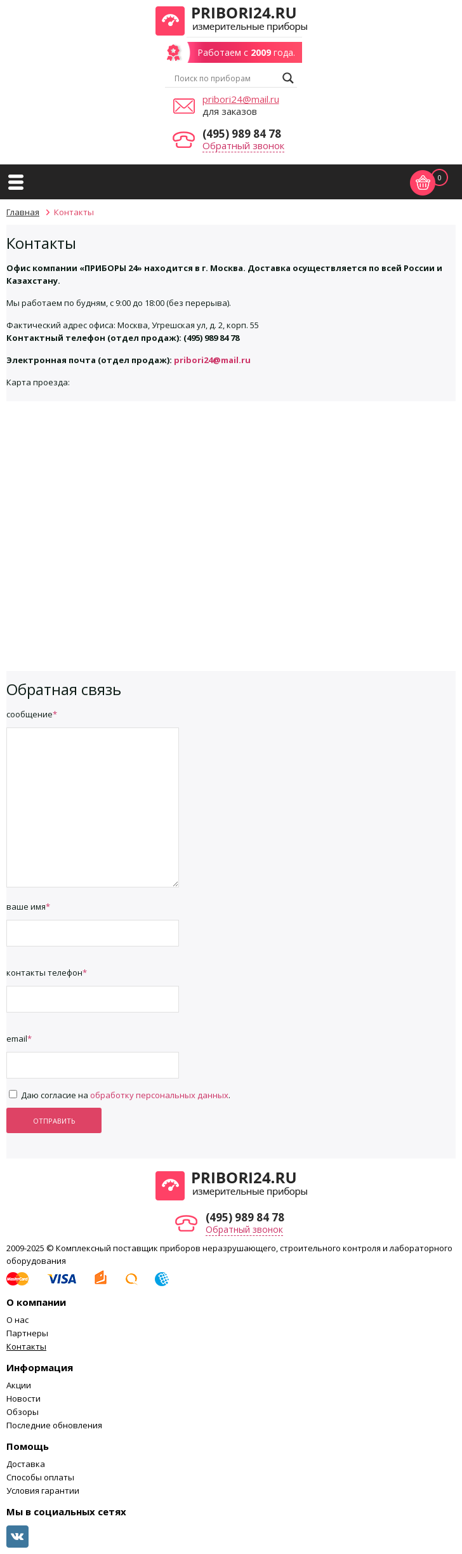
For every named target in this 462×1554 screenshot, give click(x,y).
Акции (18, 1385)
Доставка (25, 1464)
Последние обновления (54, 1425)
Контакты (26, 1346)
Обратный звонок (243, 145)
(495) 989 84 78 (241, 133)
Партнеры (27, 1333)
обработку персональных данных (159, 1095)
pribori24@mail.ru (240, 99)
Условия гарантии (42, 1490)
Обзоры (22, 1412)
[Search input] (225, 78)
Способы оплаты (40, 1477)
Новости (23, 1398)
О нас (17, 1319)
